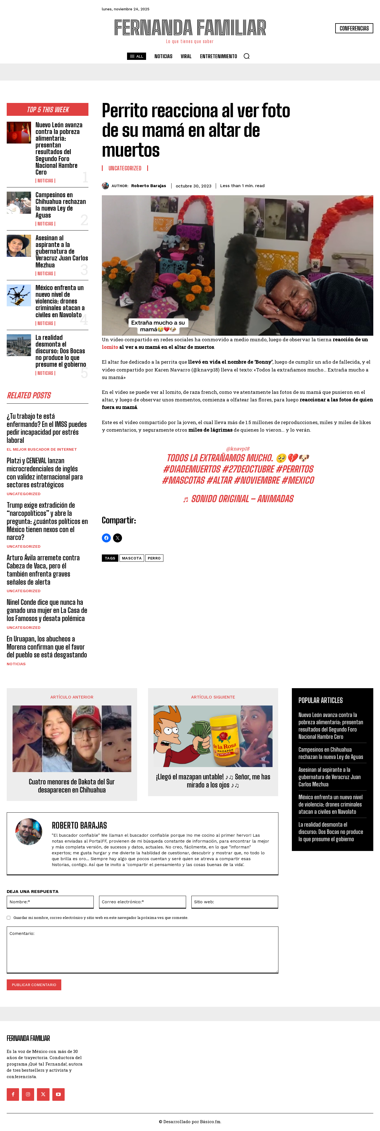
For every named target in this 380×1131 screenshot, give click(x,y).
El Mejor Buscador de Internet (42, 451)
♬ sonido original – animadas (237, 498)
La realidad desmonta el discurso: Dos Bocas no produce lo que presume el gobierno (61, 351)
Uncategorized (24, 495)
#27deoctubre (247, 469)
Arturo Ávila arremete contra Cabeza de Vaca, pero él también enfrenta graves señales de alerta (43, 571)
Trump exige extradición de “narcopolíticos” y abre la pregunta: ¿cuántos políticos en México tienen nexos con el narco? (47, 522)
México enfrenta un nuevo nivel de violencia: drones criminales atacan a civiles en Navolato (60, 301)
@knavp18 (237, 448)
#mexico (297, 480)
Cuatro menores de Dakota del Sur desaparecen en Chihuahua (72, 788)
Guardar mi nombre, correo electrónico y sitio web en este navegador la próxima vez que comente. (100, 918)
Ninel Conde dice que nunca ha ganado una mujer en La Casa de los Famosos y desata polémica (47, 612)
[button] (246, 56)
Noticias (45, 180)
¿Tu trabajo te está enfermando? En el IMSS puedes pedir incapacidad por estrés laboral (47, 429)
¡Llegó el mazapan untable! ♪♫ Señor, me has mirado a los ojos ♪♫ (213, 783)
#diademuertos (191, 469)
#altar (218, 480)
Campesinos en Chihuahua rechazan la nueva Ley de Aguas (61, 205)
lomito (110, 347)
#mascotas (182, 480)
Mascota (132, 558)
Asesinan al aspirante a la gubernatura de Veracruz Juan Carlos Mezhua (62, 251)
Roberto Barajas (148, 185)
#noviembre (256, 480)
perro (154, 558)
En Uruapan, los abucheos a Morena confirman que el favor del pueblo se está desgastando (47, 648)
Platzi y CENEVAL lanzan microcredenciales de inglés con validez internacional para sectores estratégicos (45, 474)
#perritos (294, 469)
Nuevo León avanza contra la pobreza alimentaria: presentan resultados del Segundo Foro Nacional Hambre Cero (59, 148)
